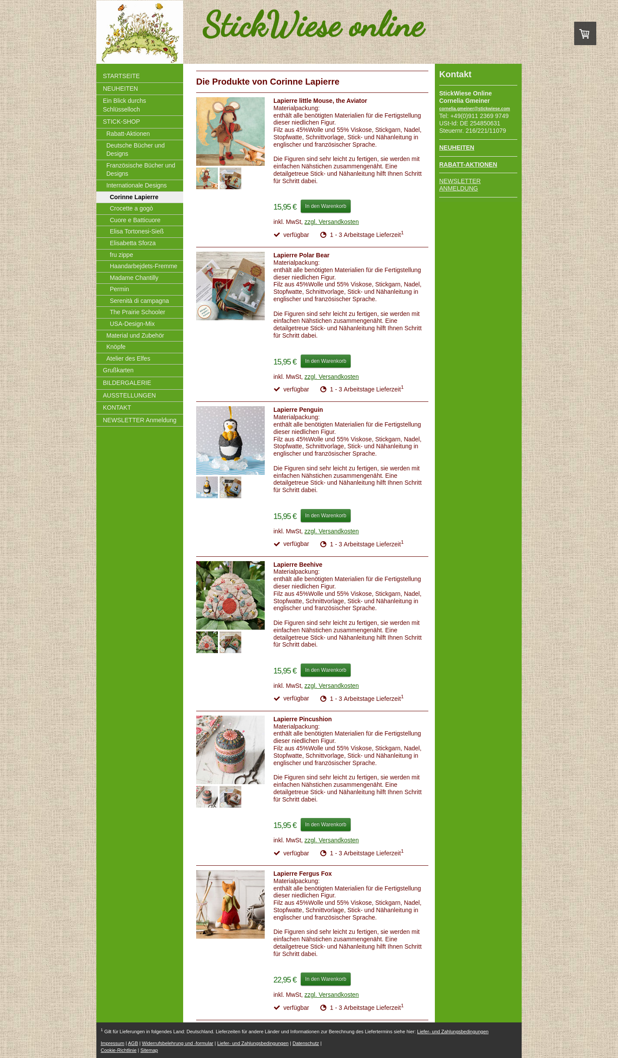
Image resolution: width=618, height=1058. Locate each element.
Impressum (112, 1043)
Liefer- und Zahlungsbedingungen (453, 1031)
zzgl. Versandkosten (332, 221)
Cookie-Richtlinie (119, 1050)
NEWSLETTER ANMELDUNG (460, 184)
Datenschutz (306, 1043)
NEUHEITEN (456, 147)
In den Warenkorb (325, 206)
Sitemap (149, 1050)
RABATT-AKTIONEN (468, 164)
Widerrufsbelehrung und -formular (177, 1043)
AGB (133, 1043)
